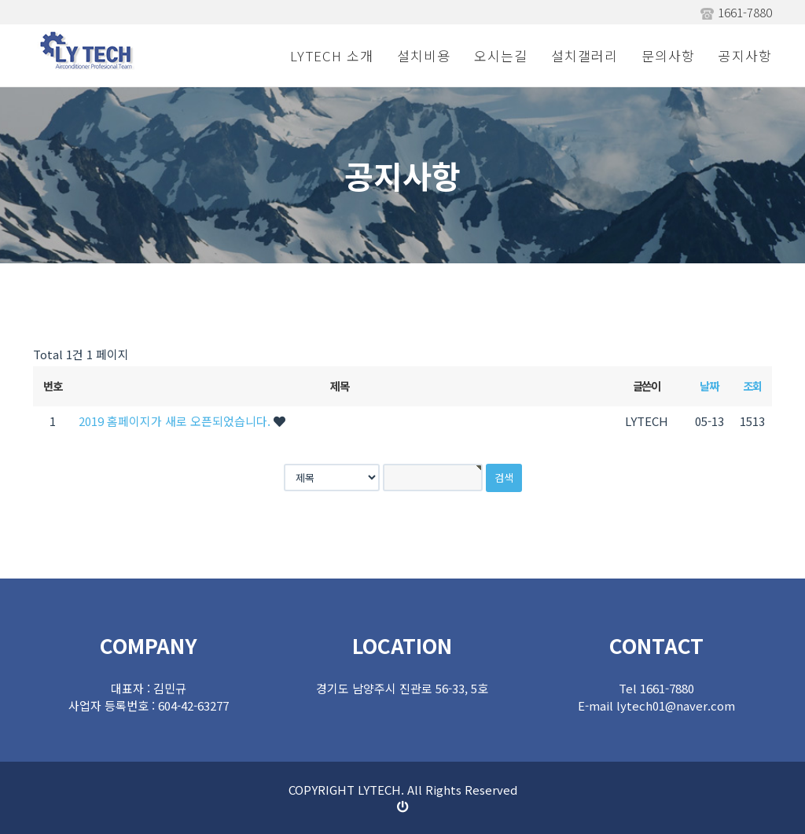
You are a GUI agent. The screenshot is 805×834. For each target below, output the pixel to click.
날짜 (709, 385)
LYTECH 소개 (331, 55)
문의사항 (668, 55)
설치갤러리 (584, 55)
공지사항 (745, 55)
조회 (752, 385)
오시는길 (500, 55)
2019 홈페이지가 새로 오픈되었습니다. (176, 421)
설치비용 (423, 55)
